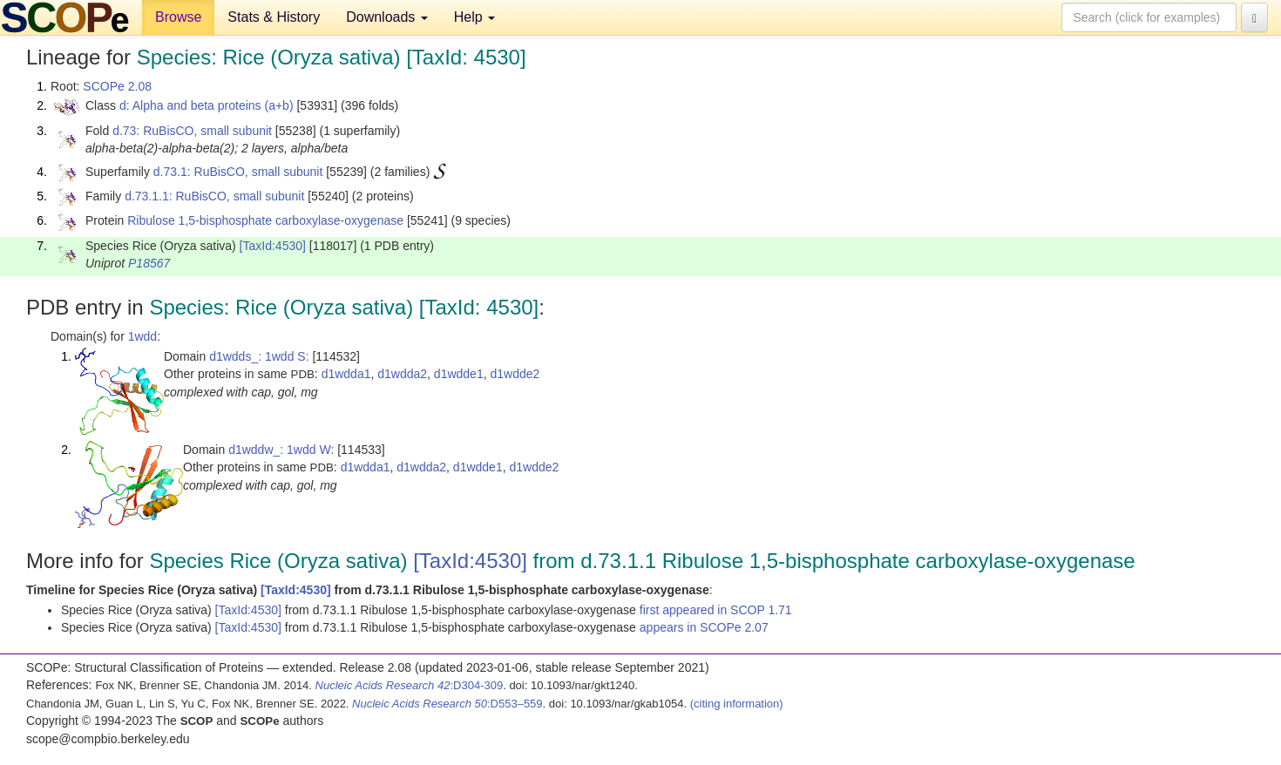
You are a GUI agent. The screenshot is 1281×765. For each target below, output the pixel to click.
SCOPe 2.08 (117, 86)
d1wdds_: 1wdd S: (258, 356)
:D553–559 (447, 703)
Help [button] (474, 17)
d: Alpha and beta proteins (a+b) (206, 105)
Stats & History (273, 17)
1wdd (142, 336)
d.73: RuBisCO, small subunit (192, 131)
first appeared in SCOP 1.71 (716, 610)
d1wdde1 (459, 374)
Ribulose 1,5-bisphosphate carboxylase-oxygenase (265, 220)
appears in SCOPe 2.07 (704, 627)
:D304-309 (409, 685)
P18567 (149, 263)
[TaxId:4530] (273, 246)
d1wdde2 (514, 374)
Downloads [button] (387, 17)
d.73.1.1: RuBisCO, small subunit (214, 196)
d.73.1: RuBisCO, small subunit (238, 172)
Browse (178, 17)
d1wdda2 (402, 374)
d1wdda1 (346, 374)
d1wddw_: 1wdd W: (281, 450)
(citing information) (736, 703)
